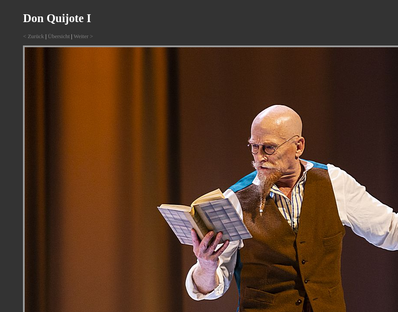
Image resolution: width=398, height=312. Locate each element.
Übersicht (59, 36)
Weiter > (83, 36)
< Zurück (33, 36)
